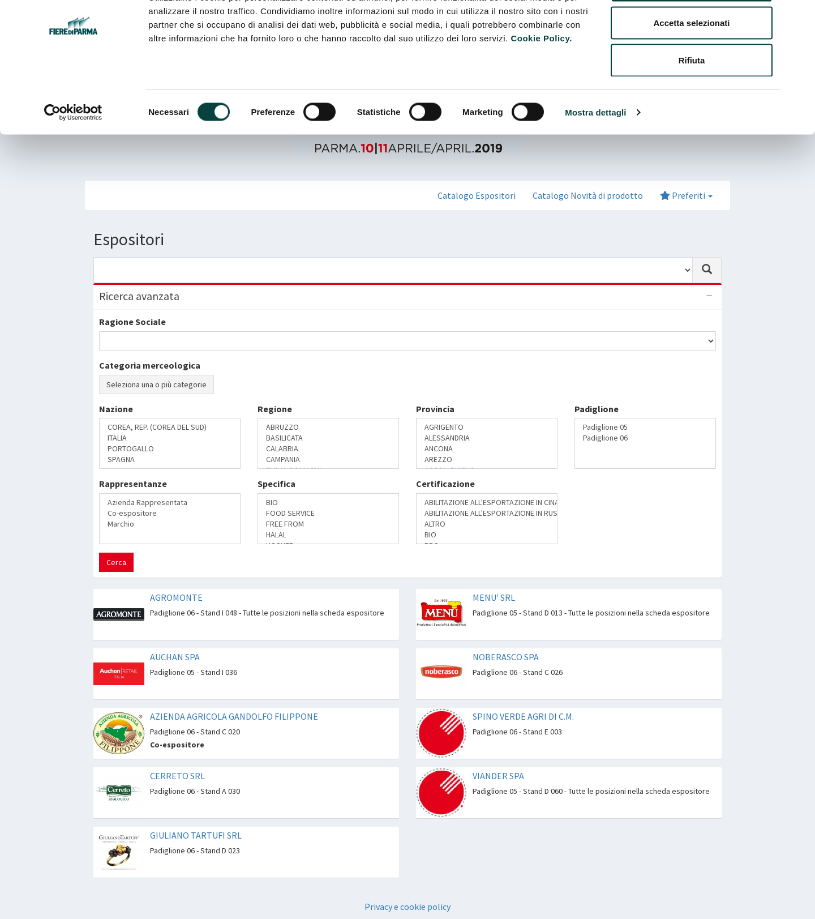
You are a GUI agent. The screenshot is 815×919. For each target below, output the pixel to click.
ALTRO (486, 524)
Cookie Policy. (541, 82)
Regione (275, 408)
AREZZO (486, 459)
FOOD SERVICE (328, 513)
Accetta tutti (692, 30)
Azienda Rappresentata (169, 502)
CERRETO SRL (177, 775)
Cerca (116, 562)
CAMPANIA (328, 459)
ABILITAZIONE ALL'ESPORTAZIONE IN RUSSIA (486, 513)
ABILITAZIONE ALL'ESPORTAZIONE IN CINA (486, 502)
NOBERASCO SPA (506, 656)
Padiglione (596, 408)
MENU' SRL (494, 597)
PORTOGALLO (169, 448)
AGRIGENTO (486, 427)
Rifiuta (692, 104)
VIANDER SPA (498, 775)
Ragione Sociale (132, 321)
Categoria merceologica (149, 365)
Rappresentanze (133, 483)
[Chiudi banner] (797, 18)
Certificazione (445, 483)
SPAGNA (169, 459)
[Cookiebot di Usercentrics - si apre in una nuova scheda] (73, 156)
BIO (328, 502)
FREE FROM (328, 524)
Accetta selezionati (691, 67)
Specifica (276, 483)
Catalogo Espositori (476, 195)
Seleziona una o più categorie (156, 384)
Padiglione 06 (645, 438)
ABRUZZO (328, 427)
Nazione (116, 408)
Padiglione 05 (645, 427)
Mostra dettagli (595, 156)
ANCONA (486, 448)
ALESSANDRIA (486, 438)
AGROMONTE (176, 597)
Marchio (169, 524)
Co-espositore (169, 513)
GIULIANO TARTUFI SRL (196, 835)
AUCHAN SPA (175, 656)
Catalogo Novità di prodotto (588, 195)
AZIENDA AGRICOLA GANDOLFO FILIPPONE (234, 716)
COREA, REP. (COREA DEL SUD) (169, 427)
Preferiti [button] (686, 195)
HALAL (328, 534)
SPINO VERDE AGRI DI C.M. (523, 716)
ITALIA (169, 438)
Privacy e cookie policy (407, 906)
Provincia (435, 408)
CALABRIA (328, 448)
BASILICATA (328, 438)
